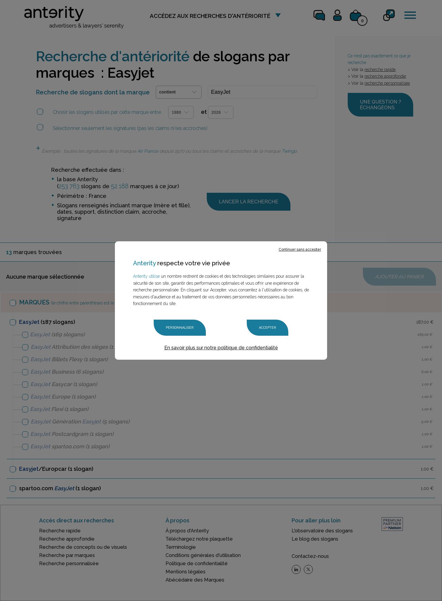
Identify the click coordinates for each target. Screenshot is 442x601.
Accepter (267, 328)
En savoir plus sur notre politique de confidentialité (221, 348)
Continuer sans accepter (300, 249)
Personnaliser (180, 328)
